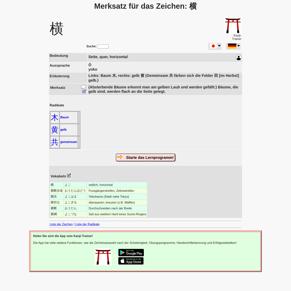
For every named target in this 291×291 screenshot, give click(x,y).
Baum (64, 117)
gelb (63, 129)
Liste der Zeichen (61, 224)
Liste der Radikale (87, 224)
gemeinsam (68, 142)
